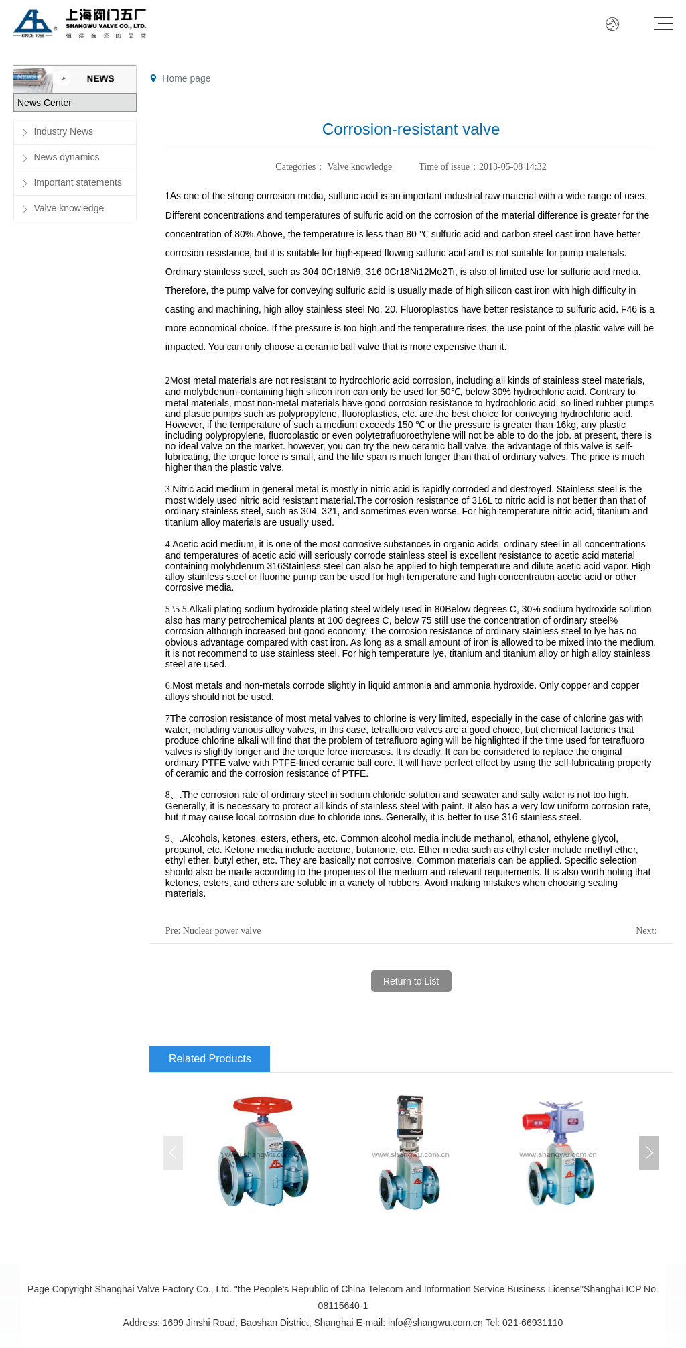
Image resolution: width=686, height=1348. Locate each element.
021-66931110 (532, 1322)
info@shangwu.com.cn (435, 1322)
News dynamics (66, 157)
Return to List (411, 981)
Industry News (63, 131)
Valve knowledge (68, 208)
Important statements (77, 182)
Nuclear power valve (222, 930)
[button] (649, 1153)
